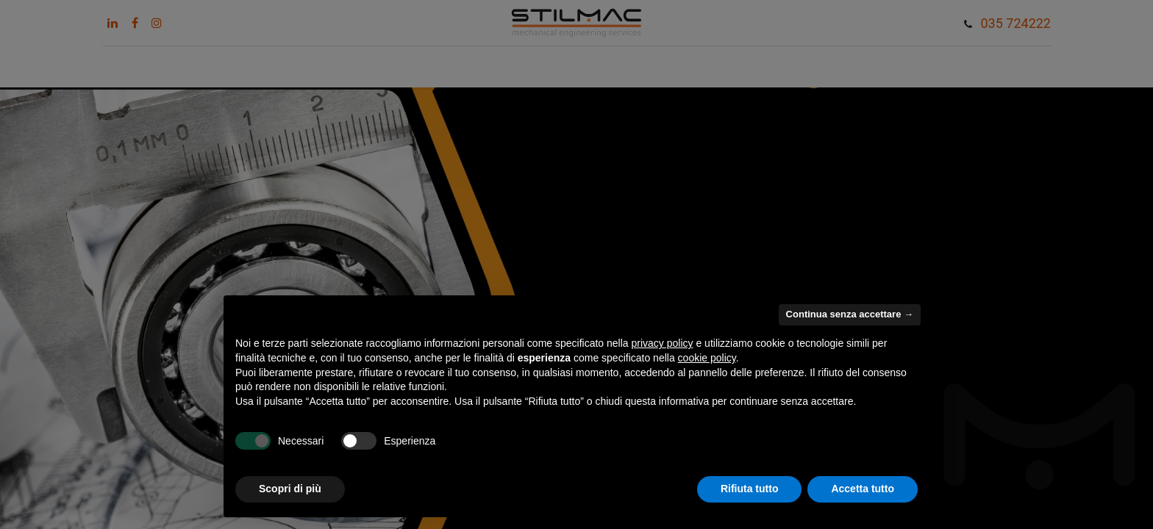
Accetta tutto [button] (862, 488)
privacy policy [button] (662, 343)
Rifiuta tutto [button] (750, 488)
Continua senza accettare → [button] (849, 314)
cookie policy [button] (707, 358)
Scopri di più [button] (290, 488)
